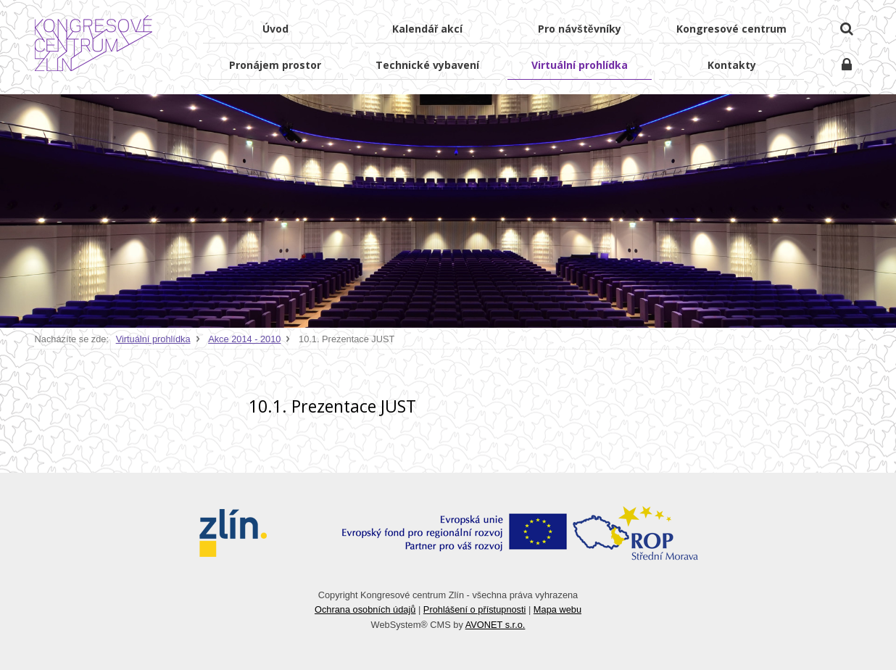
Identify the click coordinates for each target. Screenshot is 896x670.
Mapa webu (557, 609)
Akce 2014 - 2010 (244, 339)
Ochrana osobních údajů (365, 609)
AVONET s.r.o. (495, 624)
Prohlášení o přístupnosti (474, 609)
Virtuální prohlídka (153, 339)
